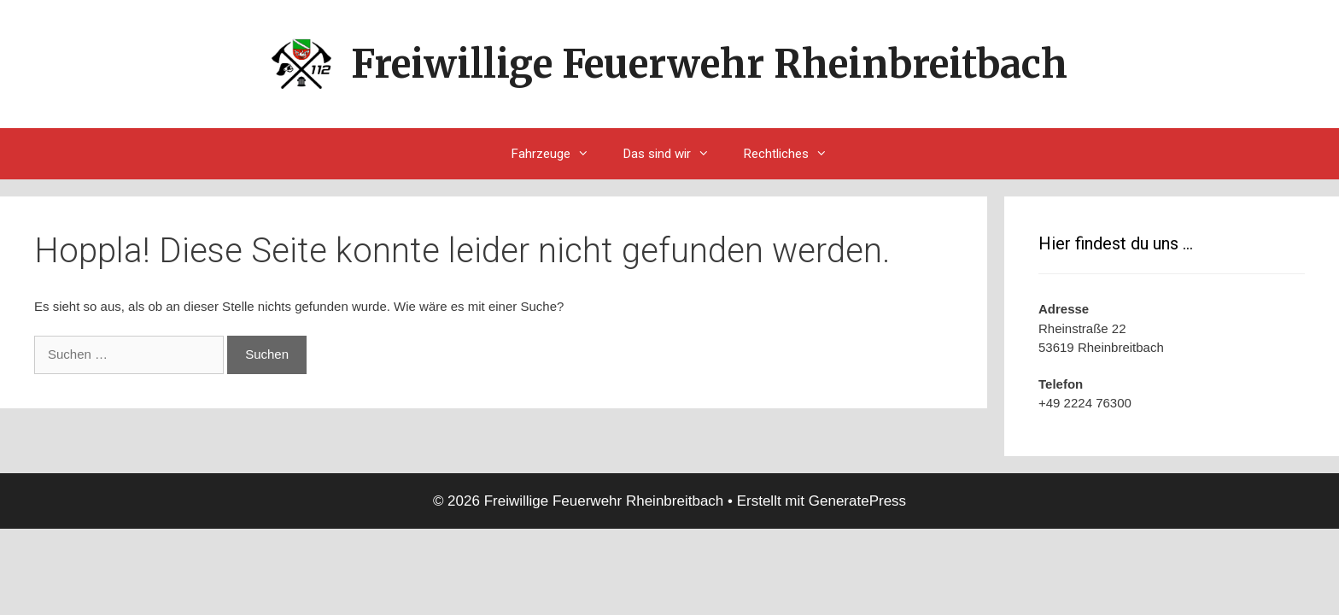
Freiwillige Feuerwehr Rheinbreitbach (709, 64)
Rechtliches (794, 153)
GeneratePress (857, 501)
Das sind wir (675, 153)
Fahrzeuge (559, 153)
